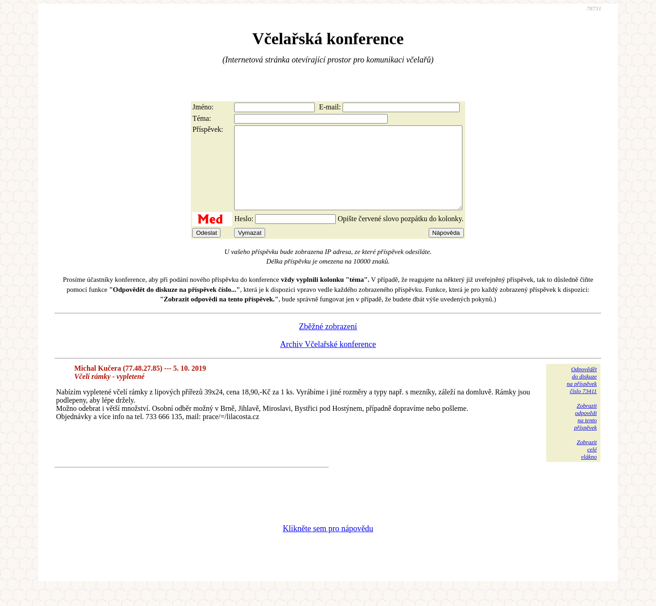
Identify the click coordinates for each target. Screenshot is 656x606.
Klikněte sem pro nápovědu (328, 544)
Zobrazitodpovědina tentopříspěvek (585, 433)
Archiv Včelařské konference (328, 360)
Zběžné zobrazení (328, 342)
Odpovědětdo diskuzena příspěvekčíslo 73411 (582, 396)
